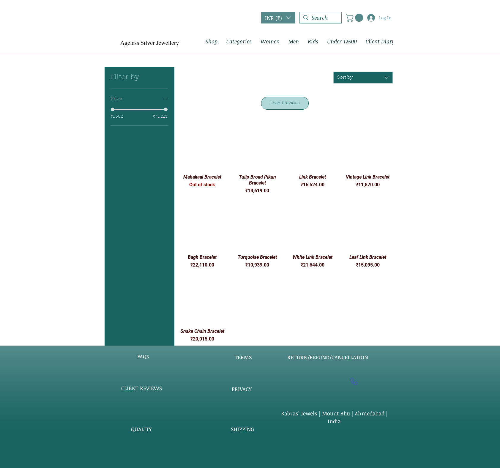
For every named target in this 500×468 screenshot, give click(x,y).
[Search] (320, 17)
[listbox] (278, 17)
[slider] (112, 109)
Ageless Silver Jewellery (149, 43)
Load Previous (285, 103)
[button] (278, 17)
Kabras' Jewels (300, 413)
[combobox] (363, 77)
